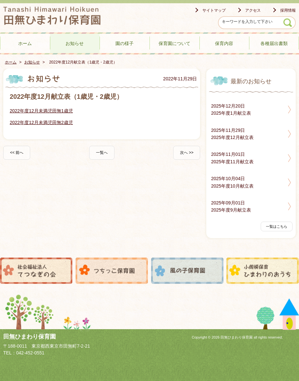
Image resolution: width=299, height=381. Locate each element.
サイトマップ (214, 10)
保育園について (174, 43)
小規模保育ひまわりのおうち (262, 271)
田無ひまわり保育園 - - (52, 16)
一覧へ (102, 152)
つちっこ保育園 (112, 271)
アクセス (253, 10)
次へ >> (186, 152)
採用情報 (288, 10)
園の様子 (124, 43)
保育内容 (224, 43)
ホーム (25, 43)
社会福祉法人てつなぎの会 (36, 271)
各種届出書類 (274, 43)
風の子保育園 (187, 271)
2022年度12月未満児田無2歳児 (41, 122)
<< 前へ (16, 152)
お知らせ (75, 43)
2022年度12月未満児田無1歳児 (41, 110)
